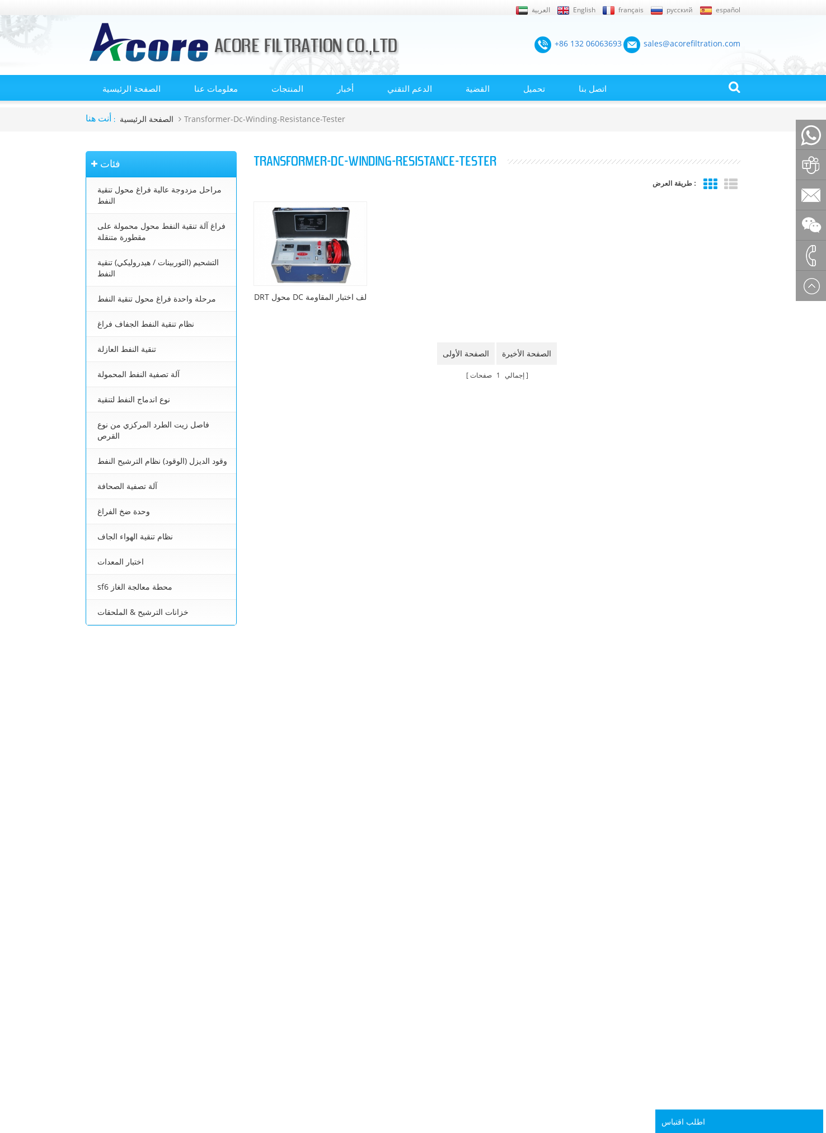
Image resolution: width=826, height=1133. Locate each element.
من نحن (97, 897)
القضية (478, 88)
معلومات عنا (216, 88)
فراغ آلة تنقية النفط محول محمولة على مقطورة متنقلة (161, 231)
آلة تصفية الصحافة (127, 486)
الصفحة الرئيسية (131, 88)
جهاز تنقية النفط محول (432, 961)
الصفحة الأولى (466, 353)
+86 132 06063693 (124, 704)
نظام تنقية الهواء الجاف (135, 536)
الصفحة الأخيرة (526, 353)
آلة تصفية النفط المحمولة (138, 374)
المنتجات (287, 88)
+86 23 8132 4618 (123, 787)
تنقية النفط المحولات (429, 897)
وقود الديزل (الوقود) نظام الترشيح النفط (162, 460)
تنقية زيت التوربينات (428, 977)
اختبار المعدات (120, 561)
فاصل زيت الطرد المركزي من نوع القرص (153, 430)
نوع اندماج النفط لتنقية (133, 399)
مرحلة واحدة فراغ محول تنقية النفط (156, 298)
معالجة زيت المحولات (430, 945)
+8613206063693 (122, 763)
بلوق (93, 929)
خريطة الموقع (107, 977)
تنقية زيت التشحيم (426, 993)
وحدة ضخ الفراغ (123, 511)
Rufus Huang (682, 1057)
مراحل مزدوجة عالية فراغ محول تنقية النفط (159, 195)
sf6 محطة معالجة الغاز (134, 586)
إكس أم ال (102, 993)
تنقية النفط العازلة (126, 349)
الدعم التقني (409, 88)
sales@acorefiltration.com (139, 739)
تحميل (534, 88)
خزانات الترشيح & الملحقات (143, 612)
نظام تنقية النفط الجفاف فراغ (145, 323)
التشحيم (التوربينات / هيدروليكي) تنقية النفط (158, 268)
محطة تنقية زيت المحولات (437, 929)
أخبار (345, 88)
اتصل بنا (593, 88)
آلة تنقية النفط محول (429, 913)
